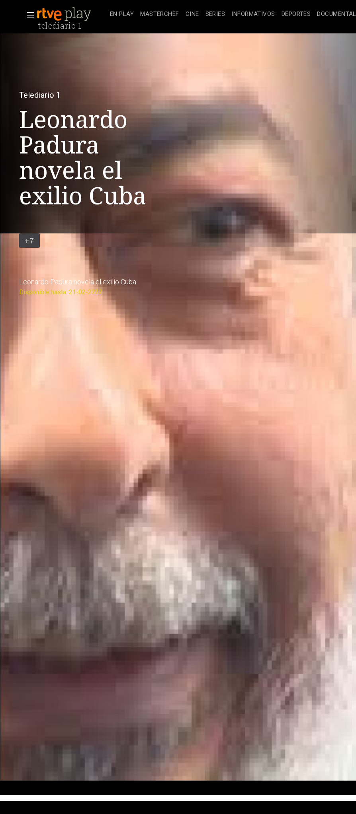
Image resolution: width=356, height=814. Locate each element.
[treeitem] (122, 14)
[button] (28, 15)
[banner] (72, 14)
